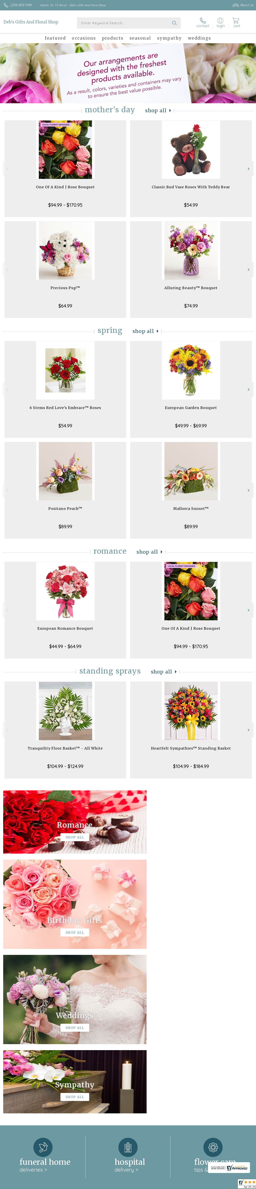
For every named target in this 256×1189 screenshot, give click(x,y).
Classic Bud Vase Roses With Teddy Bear (191, 187)
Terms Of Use (162, 1185)
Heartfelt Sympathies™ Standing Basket (191, 748)
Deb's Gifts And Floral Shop (31, 21)
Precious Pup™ (65, 288)
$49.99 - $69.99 (191, 426)
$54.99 (191, 205)
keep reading (140, 1043)
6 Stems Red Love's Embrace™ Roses (65, 407)
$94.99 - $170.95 (65, 205)
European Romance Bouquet (65, 628)
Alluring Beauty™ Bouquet (191, 288)
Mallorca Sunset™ (191, 508)
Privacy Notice (186, 1185)
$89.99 (65, 526)
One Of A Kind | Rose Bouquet (65, 187)
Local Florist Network (215, 1185)
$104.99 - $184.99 (191, 766)
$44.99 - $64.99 (65, 646)
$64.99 (65, 306)
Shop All (156, 110)
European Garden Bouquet (191, 407)
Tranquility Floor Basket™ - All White (65, 748)
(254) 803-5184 (21, 5)
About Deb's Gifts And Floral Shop (32, 1035)
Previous (7, 168)
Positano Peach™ (65, 508)
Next (249, 168)
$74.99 (191, 306)
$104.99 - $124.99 (65, 766)
